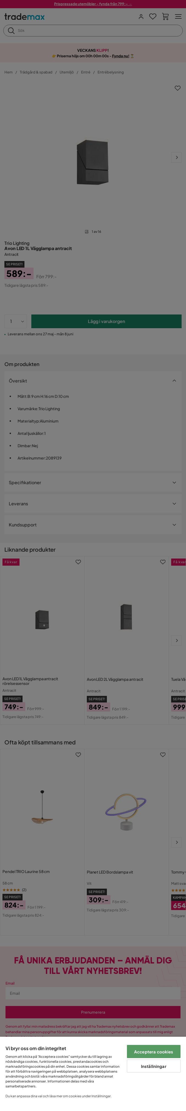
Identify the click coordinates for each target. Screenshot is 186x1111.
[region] (93, 1074)
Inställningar (153, 1066)
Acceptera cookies (153, 1051)
